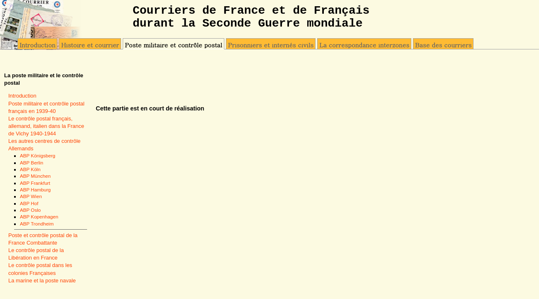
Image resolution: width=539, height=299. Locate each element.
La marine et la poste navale (42, 280)
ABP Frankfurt (35, 183)
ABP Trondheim (36, 223)
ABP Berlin (31, 162)
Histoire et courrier (90, 44)
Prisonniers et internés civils (270, 44)
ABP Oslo (30, 210)
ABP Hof (29, 203)
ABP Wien (31, 196)
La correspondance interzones (364, 44)
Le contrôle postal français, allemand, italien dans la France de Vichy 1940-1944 (46, 126)
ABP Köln (30, 169)
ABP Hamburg (35, 189)
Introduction (37, 44)
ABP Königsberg (37, 155)
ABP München (35, 176)
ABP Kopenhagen (39, 216)
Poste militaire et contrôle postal (173, 44)
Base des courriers (443, 44)
